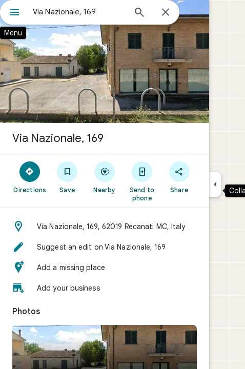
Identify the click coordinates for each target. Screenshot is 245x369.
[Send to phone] (141, 180)
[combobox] (79, 12)
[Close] (165, 13)
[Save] (67, 176)
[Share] (179, 176)
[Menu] (14, 13)
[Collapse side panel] (215, 184)
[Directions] (30, 176)
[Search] (139, 13)
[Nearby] (105, 176)
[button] (104, 226)
